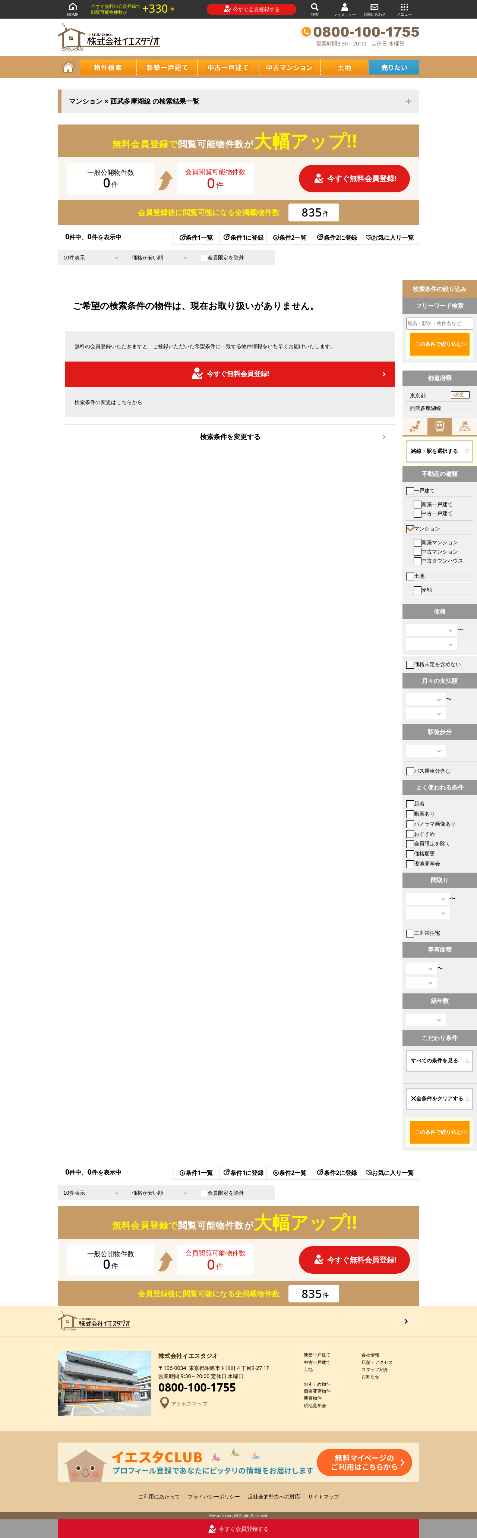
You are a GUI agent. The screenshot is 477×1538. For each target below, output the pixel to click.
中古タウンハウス (438, 560)
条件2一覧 (289, 237)
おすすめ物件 (317, 1384)
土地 (415, 575)
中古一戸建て (433, 513)
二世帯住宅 (423, 932)
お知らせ (370, 1376)
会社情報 (370, 1355)
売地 (423, 589)
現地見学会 (423, 863)
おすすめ (420, 833)
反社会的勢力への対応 (274, 1497)
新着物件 (313, 1398)
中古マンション (436, 551)
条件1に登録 (242, 237)
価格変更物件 (317, 1391)
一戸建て (420, 490)
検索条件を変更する (230, 436)
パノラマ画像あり (431, 823)
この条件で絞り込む (438, 344)
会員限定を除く (428, 843)
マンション (423, 528)
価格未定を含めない (433, 664)
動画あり (420, 813)
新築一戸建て (433, 504)
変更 (459, 394)
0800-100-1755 (197, 1387)
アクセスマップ (183, 1403)
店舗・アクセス (377, 1362)
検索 (315, 9)
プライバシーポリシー (214, 1497)
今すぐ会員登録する (252, 9)
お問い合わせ (374, 9)
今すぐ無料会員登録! (355, 178)
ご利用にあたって (159, 1497)
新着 (415, 803)
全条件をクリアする (437, 1099)
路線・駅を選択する (434, 451)
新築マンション (436, 542)
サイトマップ (323, 1497)
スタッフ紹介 (374, 1369)
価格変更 (420, 853)
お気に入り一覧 (390, 237)
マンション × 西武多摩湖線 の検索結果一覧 (134, 101)
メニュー (404, 9)
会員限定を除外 (222, 257)
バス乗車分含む (428, 770)
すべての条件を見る (434, 1060)
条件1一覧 (196, 237)
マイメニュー (345, 9)
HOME (73, 9)
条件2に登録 (336, 237)
